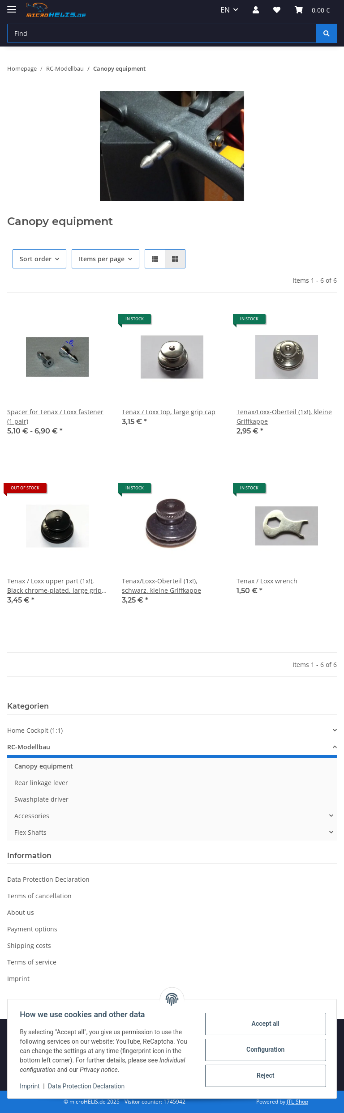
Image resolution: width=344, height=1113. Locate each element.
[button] (255, 10)
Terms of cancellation (39, 896)
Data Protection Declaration (88, 1086)
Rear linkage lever (41, 782)
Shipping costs (29, 945)
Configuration (263, 1049)
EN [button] (225, 10)
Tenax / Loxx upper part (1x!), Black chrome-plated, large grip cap (54, 586)
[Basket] (312, 10)
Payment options (32, 929)
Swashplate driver (41, 799)
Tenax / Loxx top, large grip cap (168, 412)
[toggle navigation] (11, 5)
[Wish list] (277, 10)
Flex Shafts (30, 832)
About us (20, 912)
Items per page (102, 259)
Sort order (36, 259)
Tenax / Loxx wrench (266, 581)
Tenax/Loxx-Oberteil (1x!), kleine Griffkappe (284, 416)
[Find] (162, 33)
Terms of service (31, 962)
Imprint (32, 1086)
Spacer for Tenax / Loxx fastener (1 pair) (55, 416)
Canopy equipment (43, 766)
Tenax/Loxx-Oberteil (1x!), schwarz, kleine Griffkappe (161, 586)
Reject (263, 1075)
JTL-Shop (297, 1101)
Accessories (31, 815)
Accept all (263, 1023)
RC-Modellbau (28, 747)
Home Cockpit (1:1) (35, 730)
